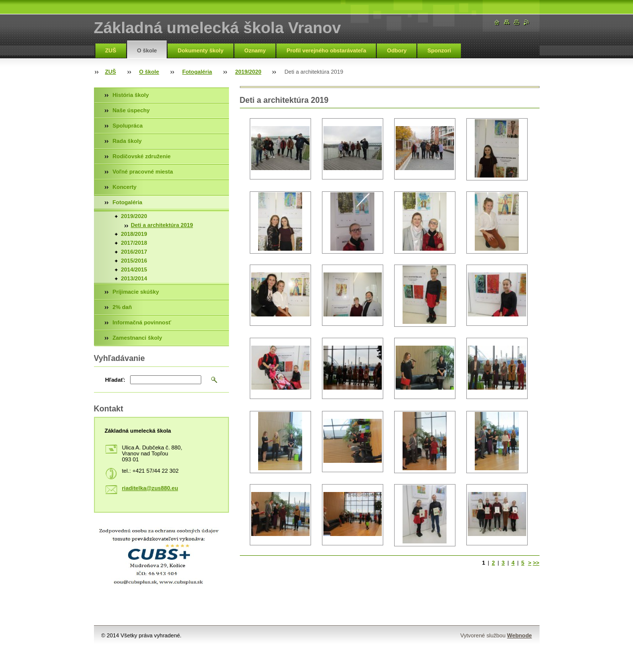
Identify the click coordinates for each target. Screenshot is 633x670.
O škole (147, 50)
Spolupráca (128, 126)
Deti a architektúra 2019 (162, 225)
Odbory (397, 50)
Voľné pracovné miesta (143, 172)
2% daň (122, 307)
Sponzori (439, 50)
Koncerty (125, 187)
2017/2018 (134, 243)
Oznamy (255, 50)
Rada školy (127, 141)
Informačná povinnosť (142, 322)
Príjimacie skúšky (136, 292)
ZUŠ (110, 50)
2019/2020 (248, 72)
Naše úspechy (131, 110)
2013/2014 (134, 278)
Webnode (519, 635)
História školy (131, 95)
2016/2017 (134, 252)
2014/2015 (134, 269)
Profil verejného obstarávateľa (326, 50)
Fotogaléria (197, 72)
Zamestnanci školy (137, 338)
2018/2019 (134, 234)
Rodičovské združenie (142, 156)
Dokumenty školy (201, 50)
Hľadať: (115, 380)
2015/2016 (134, 261)
